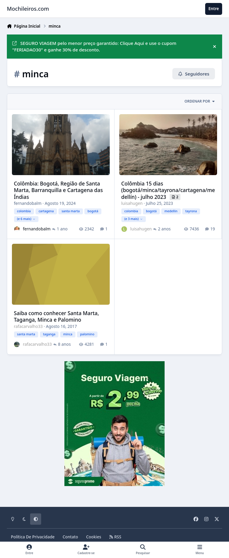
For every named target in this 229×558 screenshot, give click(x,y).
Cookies (93, 537)
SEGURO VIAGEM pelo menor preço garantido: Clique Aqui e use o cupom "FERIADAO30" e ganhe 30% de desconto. (94, 46)
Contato (70, 537)
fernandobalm (28, 203)
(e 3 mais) (134, 218)
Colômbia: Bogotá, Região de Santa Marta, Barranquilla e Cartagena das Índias (58, 190)
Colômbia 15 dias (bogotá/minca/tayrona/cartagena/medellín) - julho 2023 (168, 190)
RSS (115, 537)
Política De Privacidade (33, 537)
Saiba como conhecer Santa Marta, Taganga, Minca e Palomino (56, 316)
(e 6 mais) (26, 218)
